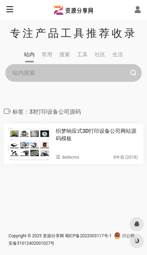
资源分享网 (53, 235)
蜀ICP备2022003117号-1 (88, 235)
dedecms (70, 157)
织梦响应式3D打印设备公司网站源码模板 (96, 135)
